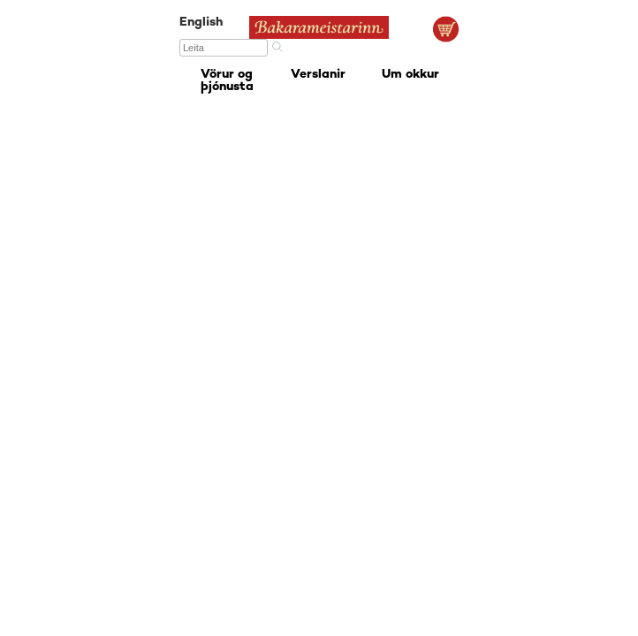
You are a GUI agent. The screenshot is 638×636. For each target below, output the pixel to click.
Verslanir (318, 74)
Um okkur (410, 74)
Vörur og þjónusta (227, 81)
